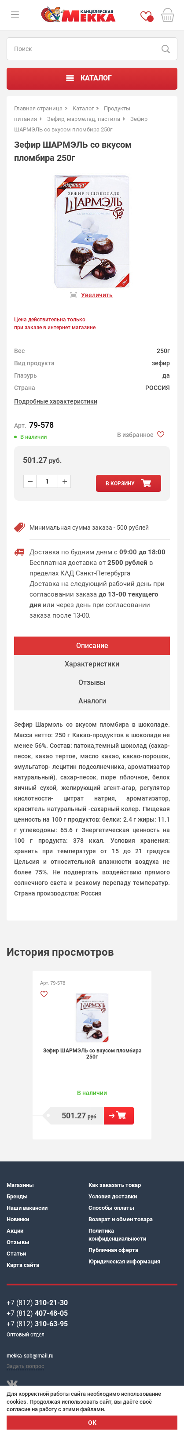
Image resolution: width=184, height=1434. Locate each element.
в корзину (120, 483)
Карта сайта (23, 1265)
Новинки (18, 1219)
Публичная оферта (113, 1250)
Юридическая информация (124, 1261)
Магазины (20, 1185)
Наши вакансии (27, 1208)
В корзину (119, 1116)
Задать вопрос (25, 1366)
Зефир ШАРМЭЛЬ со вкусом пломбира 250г (92, 1054)
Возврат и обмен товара (120, 1219)
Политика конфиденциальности (117, 1234)
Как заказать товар (114, 1185)
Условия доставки (112, 1196)
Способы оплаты (111, 1208)
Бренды (17, 1196)
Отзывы (18, 1242)
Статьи (16, 1253)
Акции (15, 1230)
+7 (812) (37, 1303)
